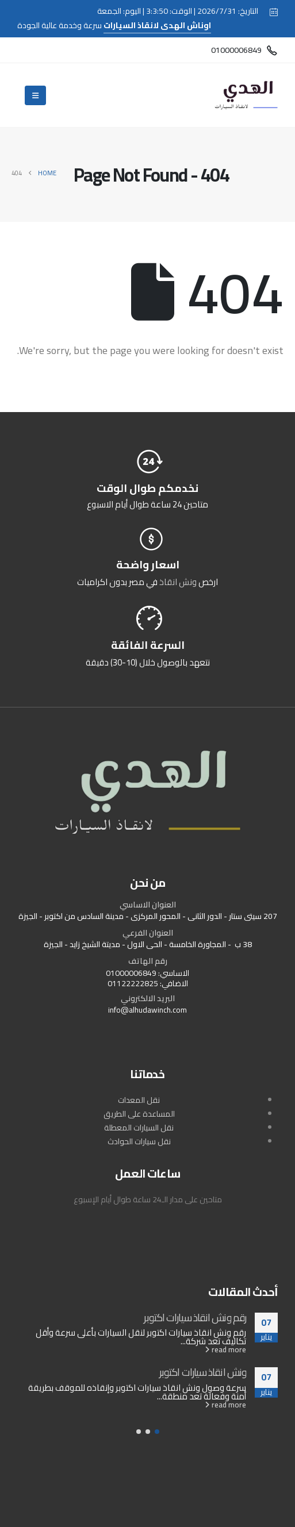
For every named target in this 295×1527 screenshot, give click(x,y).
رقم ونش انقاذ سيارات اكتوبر (195, 1317)
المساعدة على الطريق (139, 1113)
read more (225, 1349)
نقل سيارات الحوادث (139, 1141)
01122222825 (133, 983)
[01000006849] (244, 50)
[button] (157, 1431)
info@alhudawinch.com (147, 1009)
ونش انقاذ (178, 582)
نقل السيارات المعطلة (139, 1127)
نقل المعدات (139, 1100)
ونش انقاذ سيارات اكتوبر (202, 1372)
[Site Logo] (246, 95)
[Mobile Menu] (35, 95)
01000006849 (131, 973)
